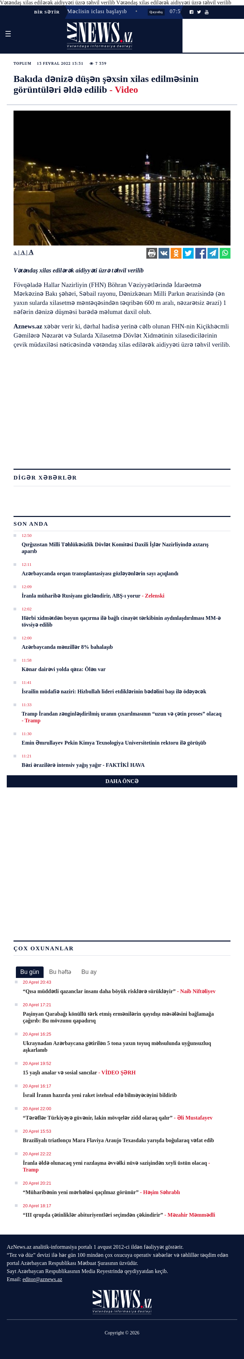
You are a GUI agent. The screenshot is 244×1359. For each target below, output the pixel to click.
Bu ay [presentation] (89, 971)
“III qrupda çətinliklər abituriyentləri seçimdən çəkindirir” (119, 1215)
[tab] (30, 972)
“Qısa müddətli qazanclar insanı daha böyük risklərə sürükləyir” (119, 991)
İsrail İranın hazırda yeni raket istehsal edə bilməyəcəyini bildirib (100, 1095)
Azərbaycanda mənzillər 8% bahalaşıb (67, 647)
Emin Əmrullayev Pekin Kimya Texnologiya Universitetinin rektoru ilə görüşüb (114, 743)
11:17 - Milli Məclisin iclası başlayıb (82, 11)
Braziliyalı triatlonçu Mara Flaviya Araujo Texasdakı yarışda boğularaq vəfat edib (118, 1140)
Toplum (22, 63)
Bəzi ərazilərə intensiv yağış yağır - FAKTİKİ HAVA (83, 765)
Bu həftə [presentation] (60, 971)
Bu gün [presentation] (29, 971)
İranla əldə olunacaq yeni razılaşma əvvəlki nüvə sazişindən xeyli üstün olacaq (116, 1166)
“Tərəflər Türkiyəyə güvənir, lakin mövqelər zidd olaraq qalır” (118, 1118)
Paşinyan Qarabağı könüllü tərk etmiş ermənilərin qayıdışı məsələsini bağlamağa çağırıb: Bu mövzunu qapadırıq (118, 1017)
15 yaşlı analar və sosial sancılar (79, 1072)
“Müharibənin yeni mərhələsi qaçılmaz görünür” (101, 1192)
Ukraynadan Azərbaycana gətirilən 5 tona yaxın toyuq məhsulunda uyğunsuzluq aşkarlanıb (117, 1046)
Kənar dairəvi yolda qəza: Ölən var (64, 669)
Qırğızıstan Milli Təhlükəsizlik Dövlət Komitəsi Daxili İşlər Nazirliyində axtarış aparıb (115, 548)
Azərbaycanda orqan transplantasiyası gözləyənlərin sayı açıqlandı (100, 573)
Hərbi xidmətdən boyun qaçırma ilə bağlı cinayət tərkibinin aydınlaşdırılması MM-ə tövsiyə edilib (121, 621)
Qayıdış (158, 12)
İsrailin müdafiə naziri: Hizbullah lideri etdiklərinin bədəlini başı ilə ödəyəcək (114, 691)
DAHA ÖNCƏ (122, 781)
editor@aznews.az (42, 1279)
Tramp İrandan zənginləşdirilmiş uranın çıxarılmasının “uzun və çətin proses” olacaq (122, 717)
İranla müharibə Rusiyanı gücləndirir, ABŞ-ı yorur (93, 596)
